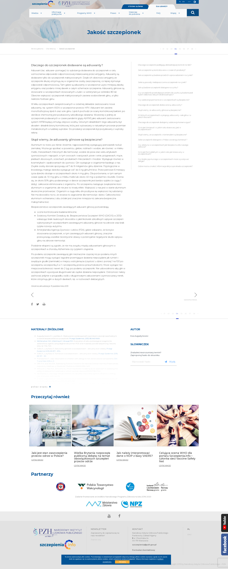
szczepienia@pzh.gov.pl (144, 545)
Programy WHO (86, 17)
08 (191, 49)
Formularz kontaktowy (143, 550)
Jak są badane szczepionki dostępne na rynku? (158, 87)
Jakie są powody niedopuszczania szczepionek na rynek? (162, 82)
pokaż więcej (41, 387)
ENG (189, 534)
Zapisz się (96, 540)
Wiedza (36, 17)
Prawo (115, 17)
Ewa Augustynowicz (139, 336)
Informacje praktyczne (58, 17)
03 (167, 49)
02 (163, 49)
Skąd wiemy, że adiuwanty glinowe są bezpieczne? (159, 110)
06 (182, 49)
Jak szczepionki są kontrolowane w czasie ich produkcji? (162, 70)
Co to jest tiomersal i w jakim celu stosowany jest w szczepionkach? (159, 128)
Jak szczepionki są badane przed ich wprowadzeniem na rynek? (165, 76)
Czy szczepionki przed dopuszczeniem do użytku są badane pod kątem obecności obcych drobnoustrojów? (165, 94)
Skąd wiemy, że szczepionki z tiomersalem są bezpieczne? (162, 135)
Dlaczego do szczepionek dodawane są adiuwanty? (160, 105)
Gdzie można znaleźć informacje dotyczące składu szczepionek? (165, 166)
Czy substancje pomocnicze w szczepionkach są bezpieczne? (164, 100)
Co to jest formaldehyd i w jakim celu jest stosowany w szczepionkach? (161, 153)
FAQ (158, 17)
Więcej (175, 17)
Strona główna (37, 49)
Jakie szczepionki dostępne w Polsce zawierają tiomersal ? (162, 140)
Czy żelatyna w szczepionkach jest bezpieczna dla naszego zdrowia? (163, 146)
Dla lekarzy (51, 49)
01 (158, 49)
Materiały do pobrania (136, 17)
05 (177, 49)
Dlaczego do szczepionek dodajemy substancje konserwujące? (164, 122)
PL (179, 2)
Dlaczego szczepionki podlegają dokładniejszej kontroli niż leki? (165, 65)
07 (186, 49)
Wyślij (170, 361)
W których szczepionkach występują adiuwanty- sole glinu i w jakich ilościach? (164, 116)
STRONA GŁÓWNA (135, 10)
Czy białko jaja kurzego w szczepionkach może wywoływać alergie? (163, 160)
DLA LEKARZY (161, 10)
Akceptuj (122, 562)
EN (182, 2)
